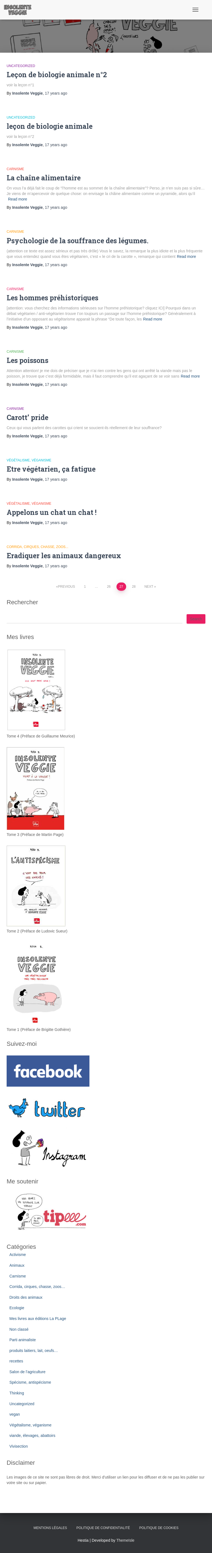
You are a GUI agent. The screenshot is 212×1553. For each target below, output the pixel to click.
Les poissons (27, 360)
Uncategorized (21, 66)
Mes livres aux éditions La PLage (37, 1318)
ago (56, 93)
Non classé (18, 1329)
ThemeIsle (125, 1540)
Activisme (17, 1254)
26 (108, 587)
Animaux (16, 1265)
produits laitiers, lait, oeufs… (33, 1350)
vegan (14, 1414)
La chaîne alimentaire (44, 177)
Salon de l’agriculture (27, 1372)
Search (196, 619)
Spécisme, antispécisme (30, 1382)
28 (134, 587)
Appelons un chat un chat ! (52, 512)
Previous (66, 587)
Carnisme (15, 169)
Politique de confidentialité (103, 1528)
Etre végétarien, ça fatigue (51, 469)
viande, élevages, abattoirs (32, 1435)
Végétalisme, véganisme (29, 460)
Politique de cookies (159, 1528)
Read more (17, 199)
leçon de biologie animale (49, 126)
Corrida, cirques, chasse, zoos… (37, 1286)
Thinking (16, 1393)
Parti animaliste (22, 1340)
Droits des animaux (26, 1297)
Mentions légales (50, 1528)
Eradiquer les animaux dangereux (64, 555)
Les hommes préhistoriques (52, 297)
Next (148, 587)
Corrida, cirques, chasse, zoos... (37, 547)
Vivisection (18, 1446)
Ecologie (16, 1308)
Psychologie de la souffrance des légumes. (78, 240)
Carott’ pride (27, 417)
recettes (16, 1361)
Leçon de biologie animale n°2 (57, 74)
